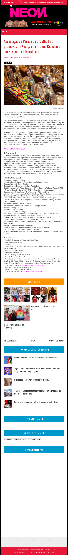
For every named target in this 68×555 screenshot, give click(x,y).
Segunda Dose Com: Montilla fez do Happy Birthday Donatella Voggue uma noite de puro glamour (37, 370)
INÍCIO (33, 340)
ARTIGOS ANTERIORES (56, 340)
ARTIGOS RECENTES (10, 340)
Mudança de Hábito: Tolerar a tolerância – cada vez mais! (35, 357)
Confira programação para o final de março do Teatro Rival (35, 401)
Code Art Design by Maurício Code (41, 552)
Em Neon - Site (50, 550)
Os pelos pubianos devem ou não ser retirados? (31, 379)
